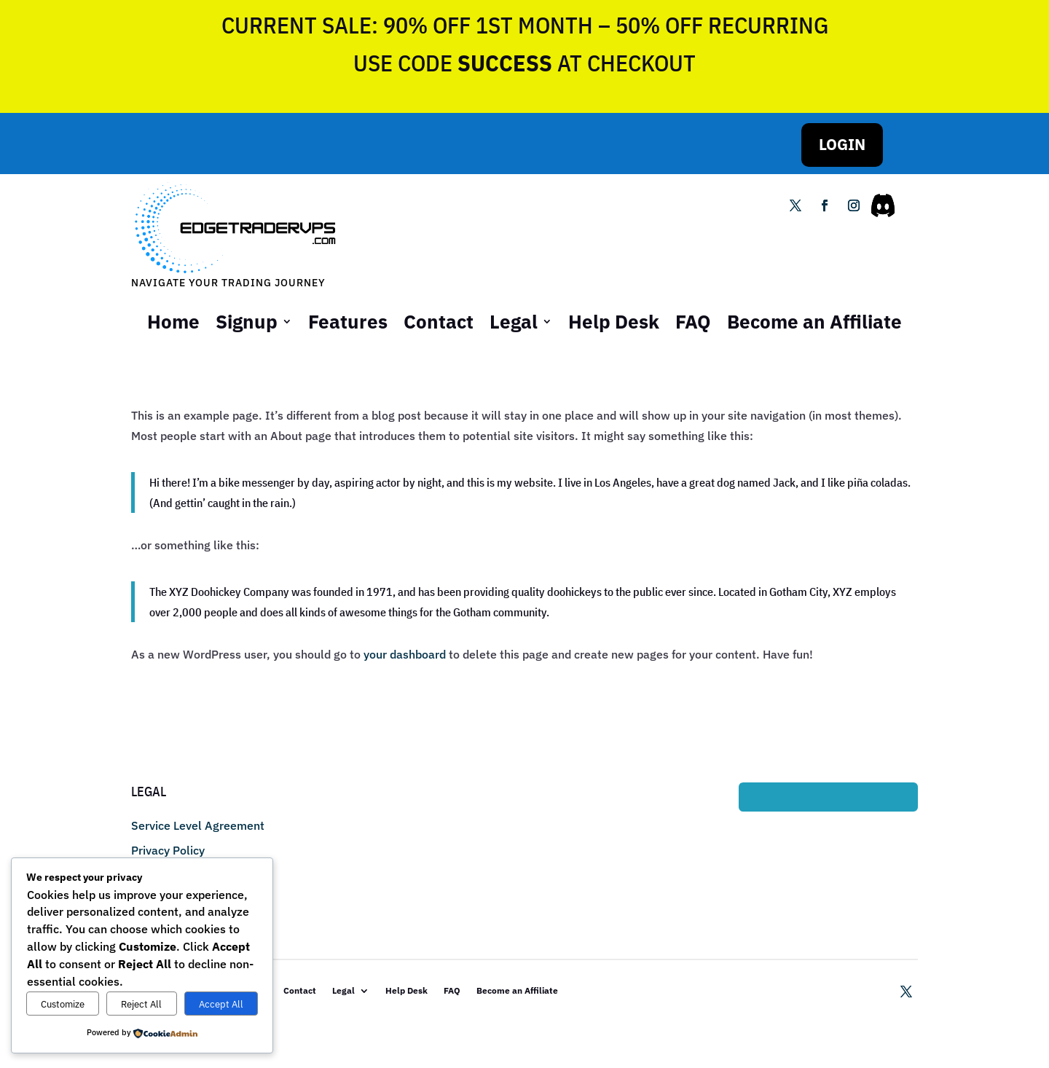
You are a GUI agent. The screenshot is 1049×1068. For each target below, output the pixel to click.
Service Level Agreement (197, 825)
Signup (247, 321)
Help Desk (613, 321)
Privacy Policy (168, 850)
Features (348, 321)
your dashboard (405, 654)
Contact (439, 321)
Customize (63, 1003)
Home (173, 321)
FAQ (693, 321)
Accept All (221, 1003)
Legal (514, 321)
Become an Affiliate (814, 321)
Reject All (141, 1003)
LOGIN (842, 144)
